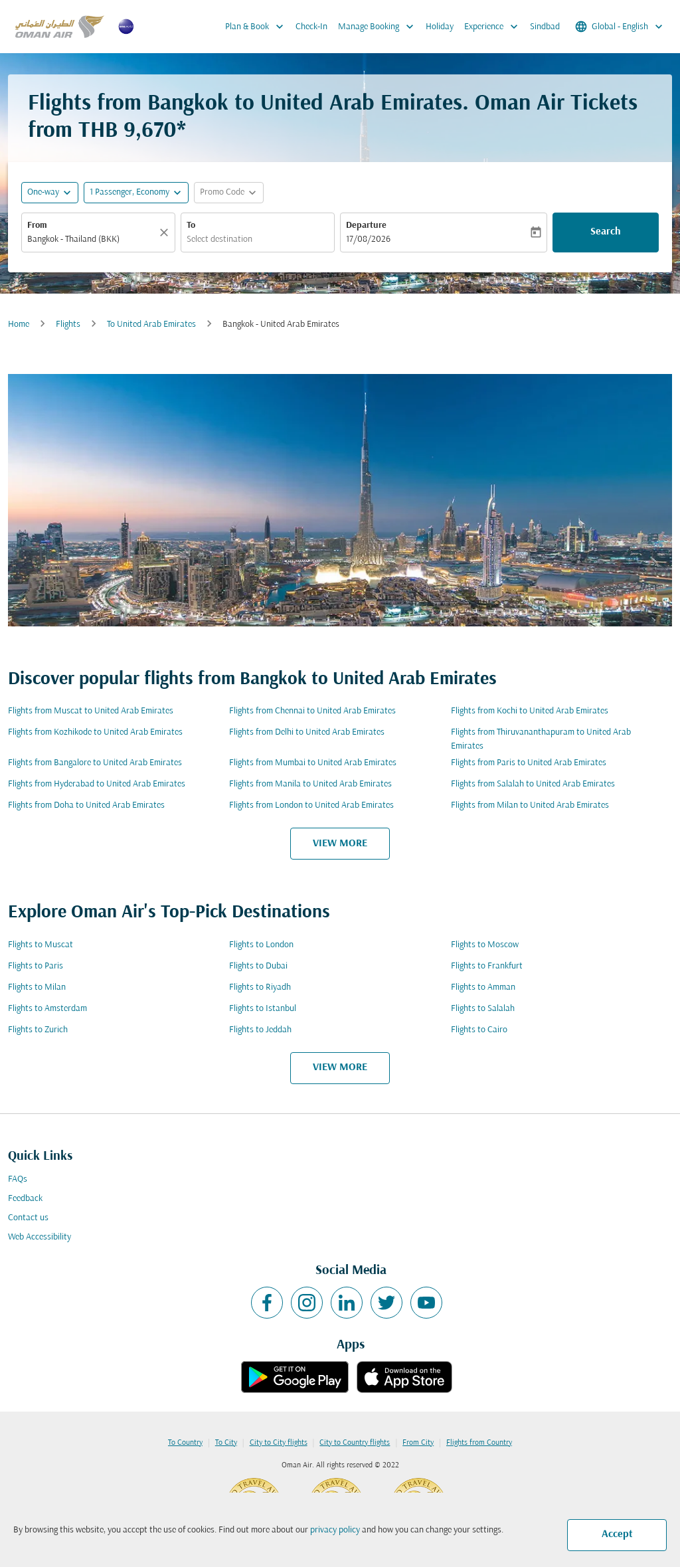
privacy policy (335, 1530)
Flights (68, 324)
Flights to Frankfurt (487, 966)
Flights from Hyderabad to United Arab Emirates (96, 784)
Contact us (28, 1218)
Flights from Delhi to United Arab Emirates (306, 732)
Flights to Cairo (479, 1030)
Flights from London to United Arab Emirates (311, 805)
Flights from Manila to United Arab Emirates (310, 784)
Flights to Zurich (38, 1030)
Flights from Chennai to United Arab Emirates (312, 711)
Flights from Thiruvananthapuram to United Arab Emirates (541, 739)
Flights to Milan (37, 987)
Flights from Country (479, 1443)
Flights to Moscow (485, 945)
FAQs (17, 1179)
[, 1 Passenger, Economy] (129, 192)
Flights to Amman (483, 987)
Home (18, 324)
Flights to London (261, 945)
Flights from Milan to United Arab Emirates (530, 805)
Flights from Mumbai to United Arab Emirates (312, 763)
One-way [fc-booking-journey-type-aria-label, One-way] (43, 192)
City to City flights (278, 1443)
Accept (617, 1534)
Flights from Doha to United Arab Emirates (86, 805)
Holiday (440, 27)
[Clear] (166, 232)
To (191, 225)
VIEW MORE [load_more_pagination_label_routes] (340, 843)
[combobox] (91, 239)
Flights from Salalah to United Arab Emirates (533, 784)
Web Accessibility (39, 1237)
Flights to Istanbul (262, 1009)
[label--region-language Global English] (619, 26)
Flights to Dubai (258, 966)
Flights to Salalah (483, 1009)
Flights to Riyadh (260, 987)
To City (226, 1443)
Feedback (25, 1199)
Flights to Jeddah (260, 1030)
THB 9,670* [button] (132, 131)
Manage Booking (379, 26)
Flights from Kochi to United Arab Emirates (529, 711)
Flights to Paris (35, 966)
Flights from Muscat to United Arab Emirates (90, 711)
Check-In (311, 27)
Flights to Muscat (40, 945)
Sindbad (545, 27)
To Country (185, 1443)
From (37, 225)
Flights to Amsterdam (47, 1009)
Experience (494, 26)
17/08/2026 (368, 239)
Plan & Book (257, 26)
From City (418, 1443)
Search (605, 232)
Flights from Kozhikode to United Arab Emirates (95, 732)
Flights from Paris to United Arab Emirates (528, 763)
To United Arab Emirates (151, 324)
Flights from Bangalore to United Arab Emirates (95, 763)
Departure (366, 225)
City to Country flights (354, 1443)
